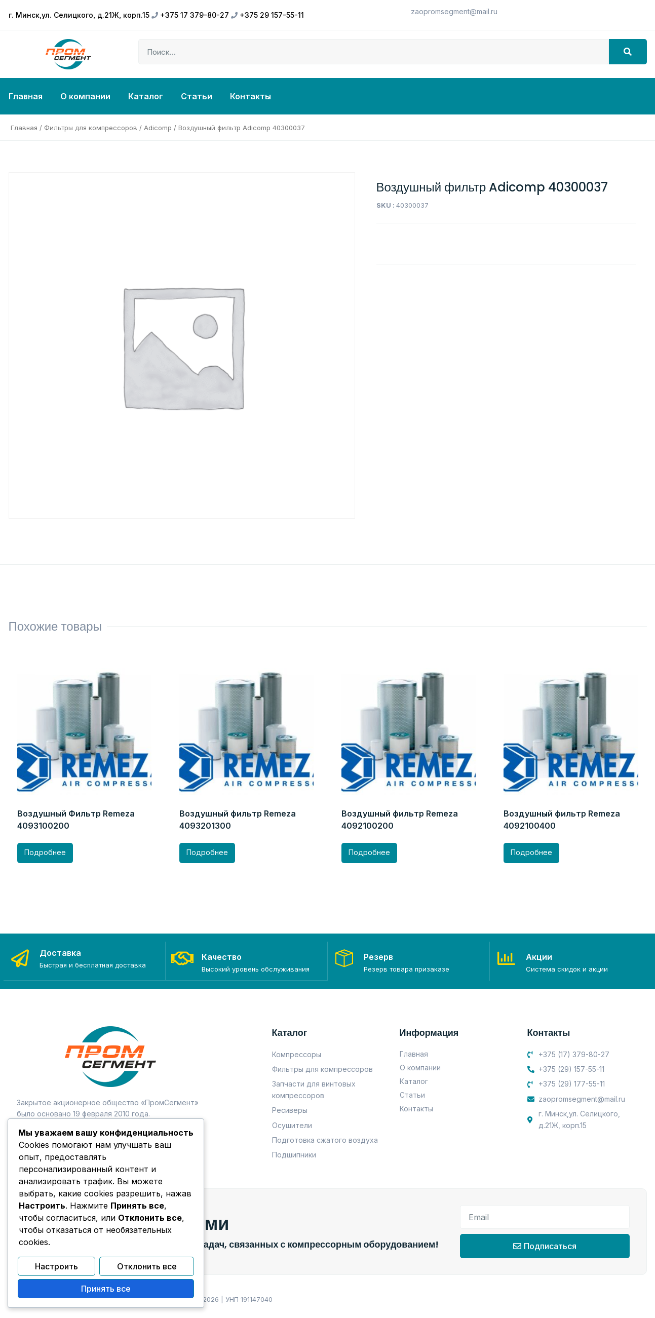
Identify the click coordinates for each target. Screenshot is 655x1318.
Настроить (56, 1267)
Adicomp (158, 128)
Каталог (145, 96)
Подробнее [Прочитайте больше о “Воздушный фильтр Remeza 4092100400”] (531, 852)
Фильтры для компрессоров (90, 128)
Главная (26, 96)
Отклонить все (147, 1267)
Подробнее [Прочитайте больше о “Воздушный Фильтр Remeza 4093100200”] (45, 852)
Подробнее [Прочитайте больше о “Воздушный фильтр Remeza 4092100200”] (369, 852)
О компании (85, 96)
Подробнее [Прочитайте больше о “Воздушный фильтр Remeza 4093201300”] (207, 852)
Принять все (106, 1289)
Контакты (250, 96)
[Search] (628, 51)
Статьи (196, 96)
